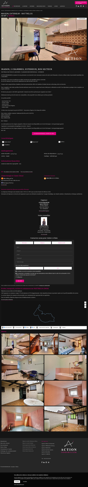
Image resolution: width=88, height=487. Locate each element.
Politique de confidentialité (44, 285)
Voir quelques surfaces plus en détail (11, 171)
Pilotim (17, 466)
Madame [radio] (42, 242)
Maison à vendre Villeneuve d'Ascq (30, 441)
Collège (26, 328)
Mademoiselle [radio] (61, 242)
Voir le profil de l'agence (44, 210)
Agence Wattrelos (46, 447)
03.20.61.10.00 (45, 229)
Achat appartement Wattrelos (29, 445)
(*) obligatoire (19, 277)
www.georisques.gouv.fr (58, 128)
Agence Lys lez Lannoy (47, 449)
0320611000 (45, 208)
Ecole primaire (17, 328)
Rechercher (16, 6)
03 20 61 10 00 (47, 458)
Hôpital (62, 328)
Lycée (32, 328)
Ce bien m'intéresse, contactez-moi (44, 133)
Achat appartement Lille (28, 449)
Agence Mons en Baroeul (48, 443)
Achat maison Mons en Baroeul (29, 447)
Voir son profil (44, 234)
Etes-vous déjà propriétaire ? (22, 265)
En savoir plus (4, 184)
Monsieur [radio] (24, 242)
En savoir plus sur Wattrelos (7, 299)
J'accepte (17, 481)
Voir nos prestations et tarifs (27, 171)
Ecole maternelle (7, 328)
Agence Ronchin (46, 452)
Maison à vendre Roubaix (28, 443)
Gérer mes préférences (19, 484)
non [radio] (58, 268)
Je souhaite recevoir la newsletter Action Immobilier (29, 271)
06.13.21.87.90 (47, 230)
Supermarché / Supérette (42, 328)
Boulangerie (54, 328)
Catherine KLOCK (44, 226)
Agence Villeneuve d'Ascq (48, 445)
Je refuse (25, 481)
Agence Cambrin (46, 454)
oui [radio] (29, 268)
